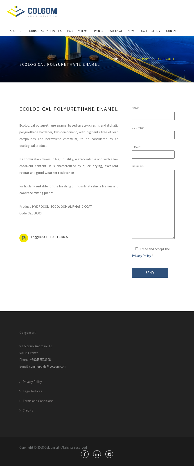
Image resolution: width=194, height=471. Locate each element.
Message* (153, 207)
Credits (28, 416)
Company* (153, 136)
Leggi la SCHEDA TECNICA (49, 242)
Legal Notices (32, 396)
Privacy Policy (141, 261)
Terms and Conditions (38, 406)
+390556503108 (40, 365)
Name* (153, 117)
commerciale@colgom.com (47, 371)
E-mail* (153, 156)
